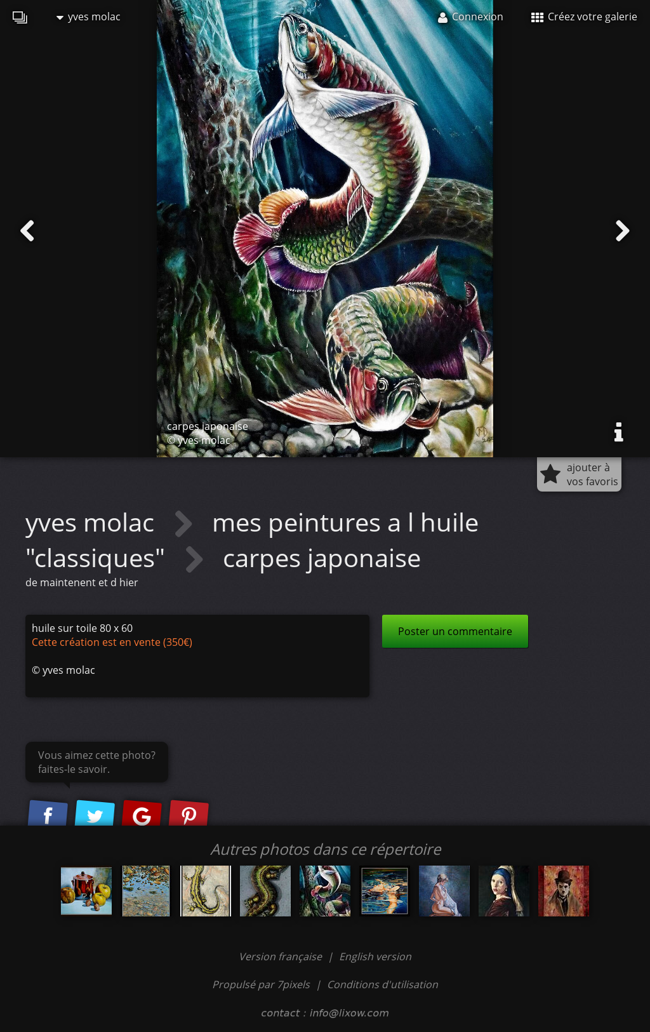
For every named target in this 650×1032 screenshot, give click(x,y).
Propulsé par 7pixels (261, 984)
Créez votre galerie (584, 16)
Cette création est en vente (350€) (112, 642)
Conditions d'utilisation (382, 984)
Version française (281, 956)
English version (375, 956)
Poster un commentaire (455, 631)
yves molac (88, 16)
